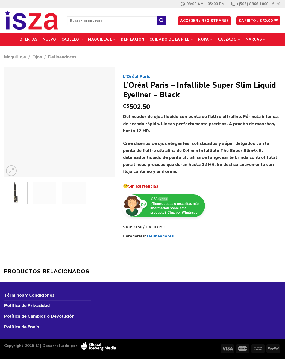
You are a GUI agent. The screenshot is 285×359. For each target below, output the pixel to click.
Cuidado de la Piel (171, 39)
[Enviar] (161, 20)
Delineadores (62, 57)
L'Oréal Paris (137, 77)
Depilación (132, 39)
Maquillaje (102, 39)
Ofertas (28, 39)
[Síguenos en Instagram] (278, 4)
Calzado (229, 39)
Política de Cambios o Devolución (39, 316)
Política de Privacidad (27, 306)
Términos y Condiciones (29, 295)
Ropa (205, 39)
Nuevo (49, 39)
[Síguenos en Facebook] (273, 4)
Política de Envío (21, 327)
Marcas (256, 39)
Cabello (72, 39)
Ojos (37, 57)
